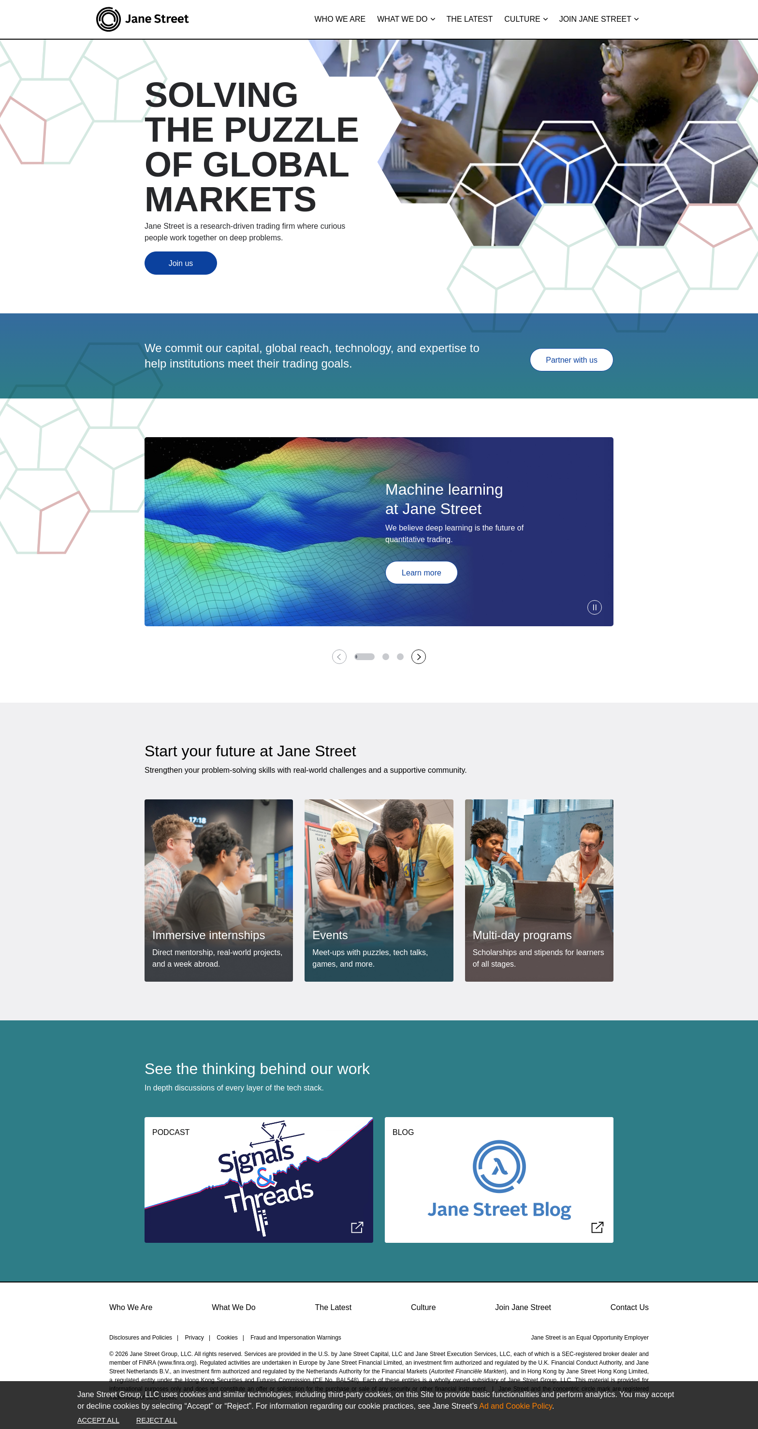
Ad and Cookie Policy (515, 1406)
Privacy (194, 1337)
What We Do (233, 1307)
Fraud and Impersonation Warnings (295, 1337)
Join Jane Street (523, 1307)
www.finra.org (177, 1362)
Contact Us (630, 1307)
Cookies (227, 1337)
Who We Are (131, 1307)
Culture (423, 1307)
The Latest (333, 1307)
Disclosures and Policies (140, 1337)
